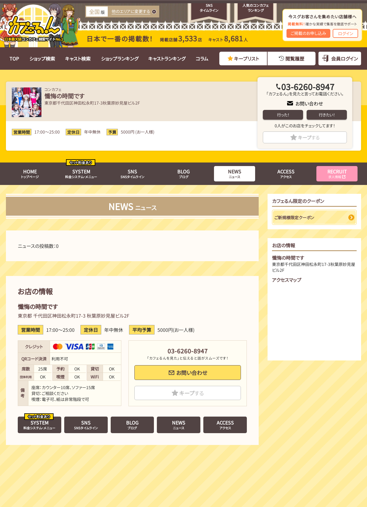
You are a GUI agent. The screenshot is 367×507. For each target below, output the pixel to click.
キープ (309, 137)
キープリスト (246, 58)
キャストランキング (166, 58)
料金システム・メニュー (81, 173)
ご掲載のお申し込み (308, 33)
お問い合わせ (309, 103)
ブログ (183, 173)
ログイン (345, 33)
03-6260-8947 (307, 86)
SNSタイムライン (132, 173)
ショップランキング (119, 58)
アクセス (285, 173)
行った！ (283, 115)
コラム (202, 58)
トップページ (30, 173)
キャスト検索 (78, 58)
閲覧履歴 (294, 58)
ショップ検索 (42, 58)
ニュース (234, 173)
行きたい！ (327, 115)
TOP (14, 58)
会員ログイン (344, 58)
